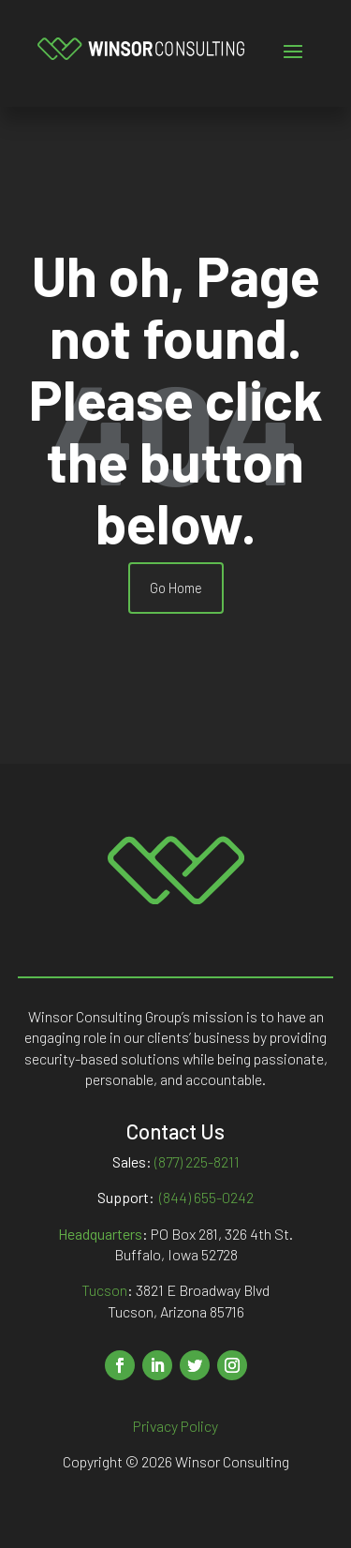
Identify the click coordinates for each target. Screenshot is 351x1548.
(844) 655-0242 (206, 1197)
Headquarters (100, 1234)
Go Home (176, 587)
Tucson (104, 1290)
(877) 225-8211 (197, 1161)
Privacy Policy (175, 1426)
